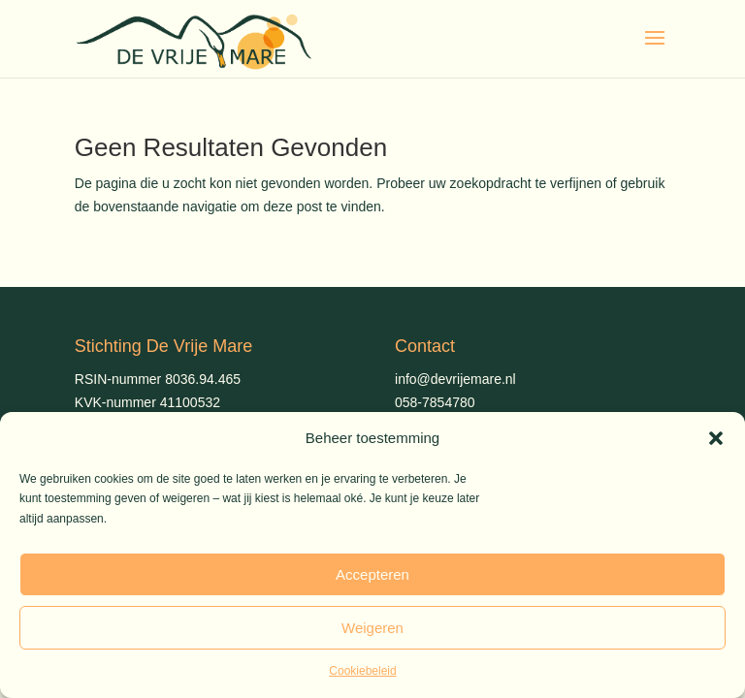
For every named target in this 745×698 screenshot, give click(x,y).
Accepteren (372, 574)
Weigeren (372, 627)
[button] (716, 438)
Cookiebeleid (362, 671)
